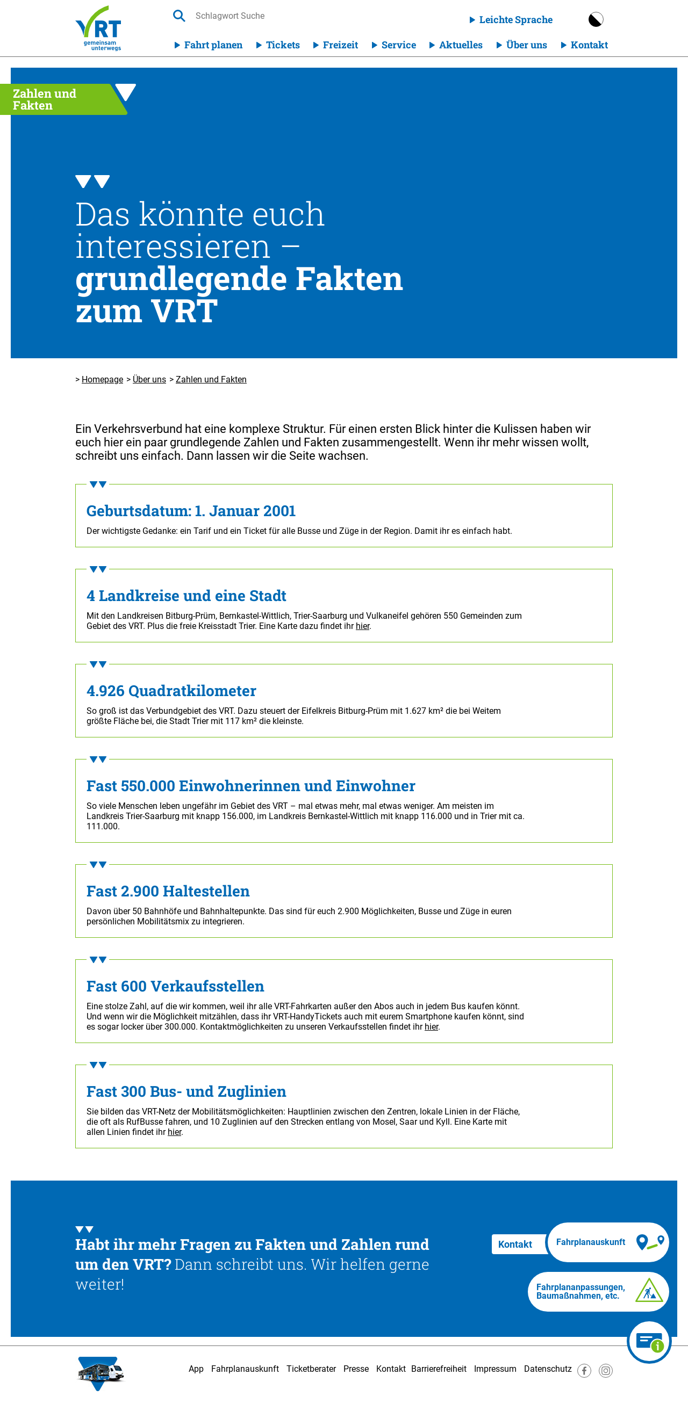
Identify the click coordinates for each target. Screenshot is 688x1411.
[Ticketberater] (649, 1341)
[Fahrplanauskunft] (608, 1242)
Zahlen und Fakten (211, 379)
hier (362, 626)
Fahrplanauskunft (245, 1369)
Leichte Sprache (516, 19)
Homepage (102, 379)
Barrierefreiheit (439, 1369)
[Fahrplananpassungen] (598, 1291)
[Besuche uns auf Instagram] (606, 1375)
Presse (356, 1369)
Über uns (526, 44)
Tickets (283, 44)
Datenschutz (548, 1369)
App (196, 1369)
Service (399, 44)
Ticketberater (311, 1369)
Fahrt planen (213, 44)
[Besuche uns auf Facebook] (584, 1375)
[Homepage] (98, 28)
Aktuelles (461, 44)
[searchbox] (297, 15)
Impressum (495, 1369)
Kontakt (589, 44)
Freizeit (340, 44)
